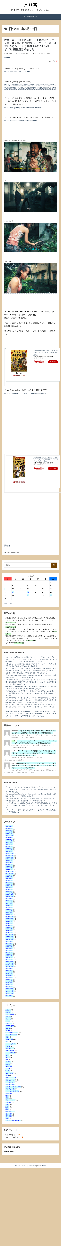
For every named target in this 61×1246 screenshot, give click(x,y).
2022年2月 (9, 912)
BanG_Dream (9, 1014)
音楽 (7, 1118)
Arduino (8, 1010)
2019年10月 (9, 966)
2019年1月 (9, 986)
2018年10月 (9, 993)
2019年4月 (9, 980)
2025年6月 (9, 842)
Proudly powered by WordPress (25, 1166)
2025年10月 (9, 835)
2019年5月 (9, 977)
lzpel (13, 741)
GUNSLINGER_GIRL (11, 1032)
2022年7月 (9, 901)
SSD (6, 1059)
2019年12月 (9, 962)
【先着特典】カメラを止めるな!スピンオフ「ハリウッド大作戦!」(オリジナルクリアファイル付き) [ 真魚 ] (45, 459)
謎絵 (7, 1109)
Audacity (8, 1012)
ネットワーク (10, 1084)
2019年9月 (9, 968)
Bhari (44, 1166)
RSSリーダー (9, 1050)
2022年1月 (9, 914)
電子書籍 (8, 1116)
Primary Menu (30, 17)
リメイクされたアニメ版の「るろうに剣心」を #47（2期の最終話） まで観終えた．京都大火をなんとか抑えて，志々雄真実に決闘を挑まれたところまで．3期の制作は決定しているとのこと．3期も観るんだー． (30, 671)
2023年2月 (9, 889)
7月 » (10, 604)
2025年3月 (9, 849)
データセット (10, 1082)
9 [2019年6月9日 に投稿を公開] (4, 589)
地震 (7, 1096)
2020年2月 (9, 957)
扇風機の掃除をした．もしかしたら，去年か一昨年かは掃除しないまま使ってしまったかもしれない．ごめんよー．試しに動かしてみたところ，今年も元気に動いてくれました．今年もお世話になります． (30, 700)
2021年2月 (9, 930)
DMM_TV (8, 1023)
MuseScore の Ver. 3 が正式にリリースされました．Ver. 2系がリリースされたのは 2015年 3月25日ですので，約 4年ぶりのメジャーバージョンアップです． (34, 753)
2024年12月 (9, 853)
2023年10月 (9, 874)
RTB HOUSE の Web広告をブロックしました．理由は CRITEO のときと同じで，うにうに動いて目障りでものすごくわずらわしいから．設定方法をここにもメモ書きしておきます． (31, 682)
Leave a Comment (13, 552)
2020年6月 (9, 948)
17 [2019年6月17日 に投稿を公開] (13, 592)
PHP (6, 1041)
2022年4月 (9, 907)
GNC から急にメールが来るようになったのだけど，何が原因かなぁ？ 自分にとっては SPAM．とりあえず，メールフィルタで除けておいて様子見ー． (31, 805)
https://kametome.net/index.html (17, 72)
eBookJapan (9, 1026)
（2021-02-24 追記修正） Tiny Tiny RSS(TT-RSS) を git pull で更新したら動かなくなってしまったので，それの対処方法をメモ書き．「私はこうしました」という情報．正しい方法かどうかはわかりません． (30, 713)
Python (7, 1046)
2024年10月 (9, 858)
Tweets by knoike (9, 1151)
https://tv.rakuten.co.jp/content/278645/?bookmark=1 (25, 393)
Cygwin (7, 1021)
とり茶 (30, 5)
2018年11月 (9, 991)
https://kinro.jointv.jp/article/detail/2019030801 (23, 108)
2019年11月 (9, 964)
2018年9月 (9, 996)
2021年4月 (9, 925)
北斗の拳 (8, 1093)
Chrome (8, 1019)
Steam (7, 1064)
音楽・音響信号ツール (13, 1120)
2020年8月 (9, 944)
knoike (9, 53)
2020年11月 (9, 937)
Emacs (7, 1028)
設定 (7, 1107)
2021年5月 (9, 923)
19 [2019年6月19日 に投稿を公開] (28, 592)
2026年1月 (9, 833)
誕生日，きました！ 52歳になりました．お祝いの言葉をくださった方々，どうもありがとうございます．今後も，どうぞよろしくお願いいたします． (31, 707)
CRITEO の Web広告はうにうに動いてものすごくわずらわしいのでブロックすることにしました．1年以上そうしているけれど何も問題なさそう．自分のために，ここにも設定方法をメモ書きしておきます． (31, 659)
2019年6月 (9, 975)
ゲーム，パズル (10, 1077)
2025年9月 (9, 837)
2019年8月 (9, 971)
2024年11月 (9, 856)
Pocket (7, 57)
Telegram (8, 1066)
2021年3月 (9, 928)
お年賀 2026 (9, 643)
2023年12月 (9, 871)
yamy (7, 1075)
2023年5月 (9, 883)
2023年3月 (9, 887)
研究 (7, 1105)
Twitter (7, 1071)
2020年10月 (9, 939)
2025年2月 (9, 851)
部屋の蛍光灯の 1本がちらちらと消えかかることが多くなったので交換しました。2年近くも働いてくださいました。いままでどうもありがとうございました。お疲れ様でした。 (31, 638)
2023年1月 (9, 892)
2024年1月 (9, 869)
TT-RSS (7, 1069)
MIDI (7, 1037)
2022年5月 (9, 905)
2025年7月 (9, 840)
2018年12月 (9, 989)
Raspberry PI (9, 1048)
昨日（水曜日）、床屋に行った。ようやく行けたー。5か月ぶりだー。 (29, 625)
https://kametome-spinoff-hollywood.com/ (21, 121)
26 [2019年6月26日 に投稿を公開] (28, 595)
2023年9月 (9, 876)
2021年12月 (9, 917)
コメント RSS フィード (13, 1137)
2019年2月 (9, 984)
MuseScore (9, 1039)
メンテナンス (10, 1089)
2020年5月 (9, 950)
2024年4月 (9, 865)
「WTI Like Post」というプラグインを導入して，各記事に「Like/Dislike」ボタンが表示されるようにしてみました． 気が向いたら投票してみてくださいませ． (31, 693)
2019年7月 (9, 973)
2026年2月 (9, 831)
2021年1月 (9, 932)
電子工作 (8, 1114)
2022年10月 (9, 896)
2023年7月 (9, 880)
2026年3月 (9, 828)
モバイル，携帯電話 (12, 1091)
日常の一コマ (10, 1100)
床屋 (7, 1098)
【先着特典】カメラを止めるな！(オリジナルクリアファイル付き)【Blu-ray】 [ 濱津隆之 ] (45, 352)
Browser (8, 1017)
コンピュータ (10, 1080)
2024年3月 (9, 867)
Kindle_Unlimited (11, 1035)
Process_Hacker (10, 1044)
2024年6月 (9, 862)
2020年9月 (9, 941)
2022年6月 (9, 903)
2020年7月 (9, 946)
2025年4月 (9, 847)
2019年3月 (9, 982)
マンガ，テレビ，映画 (42, 53)
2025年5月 (9, 844)
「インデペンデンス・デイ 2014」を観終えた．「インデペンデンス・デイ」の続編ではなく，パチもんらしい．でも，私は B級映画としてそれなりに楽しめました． (30, 789)
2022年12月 (9, 894)
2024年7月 (9, 860)
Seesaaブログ (10, 1053)
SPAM (7, 1055)
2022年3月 (9, 910)
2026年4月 (9, 826)
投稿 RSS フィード (11, 1135)
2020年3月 (9, 955)
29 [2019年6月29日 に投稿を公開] (51, 595)
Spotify (7, 1057)
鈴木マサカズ (10, 1111)
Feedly (7, 1030)
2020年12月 (9, 935)
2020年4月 (9, 953)
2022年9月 (9, 898)
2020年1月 (9, 959)
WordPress (9, 1073)
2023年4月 (9, 885)
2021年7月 (9, 921)
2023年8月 (9, 878)
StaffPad (8, 1062)
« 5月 (5, 604)
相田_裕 (8, 1102)
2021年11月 (9, 919)
